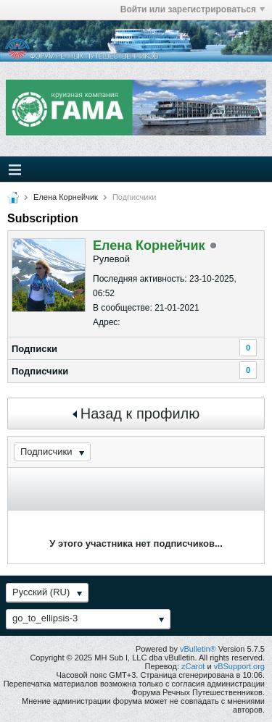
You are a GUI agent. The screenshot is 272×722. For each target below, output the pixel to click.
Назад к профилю (136, 413)
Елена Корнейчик (65, 197)
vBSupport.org (239, 666)
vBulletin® (198, 649)
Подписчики (40, 371)
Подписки (34, 348)
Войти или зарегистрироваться (192, 9)
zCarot (193, 666)
